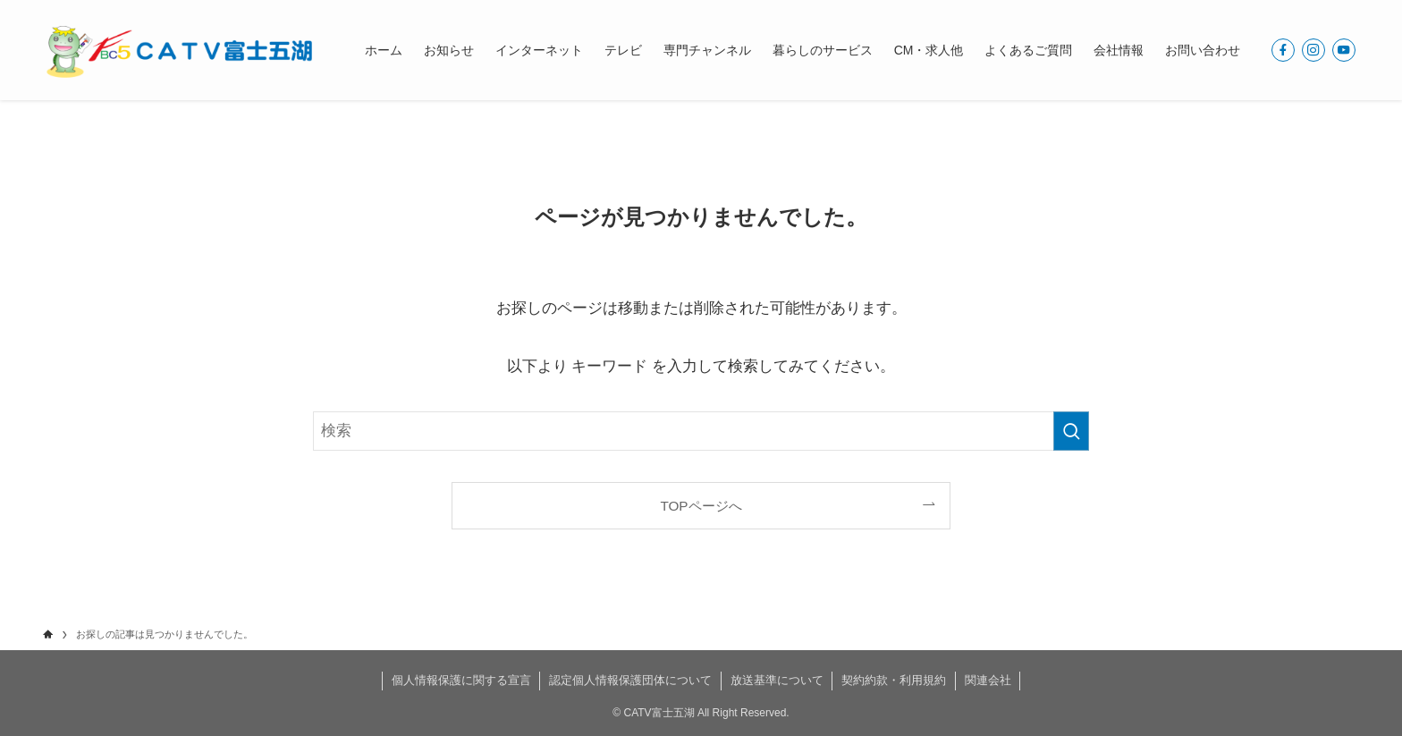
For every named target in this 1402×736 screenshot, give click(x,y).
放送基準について (777, 680)
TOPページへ (700, 505)
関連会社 (988, 680)
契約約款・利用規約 (893, 680)
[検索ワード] (701, 431)
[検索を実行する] (1071, 431)
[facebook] (1283, 50)
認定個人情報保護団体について (630, 680)
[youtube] (1344, 50)
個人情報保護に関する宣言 (461, 680)
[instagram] (1313, 50)
